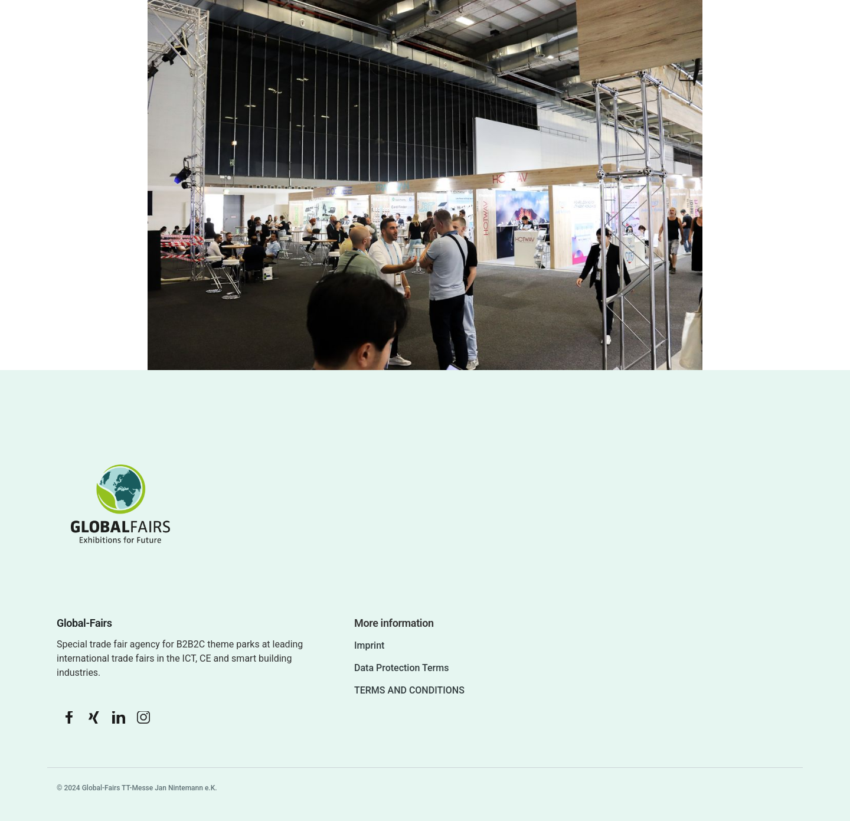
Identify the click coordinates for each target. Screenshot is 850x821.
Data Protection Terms (401, 667)
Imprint (369, 645)
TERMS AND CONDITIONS (409, 690)
